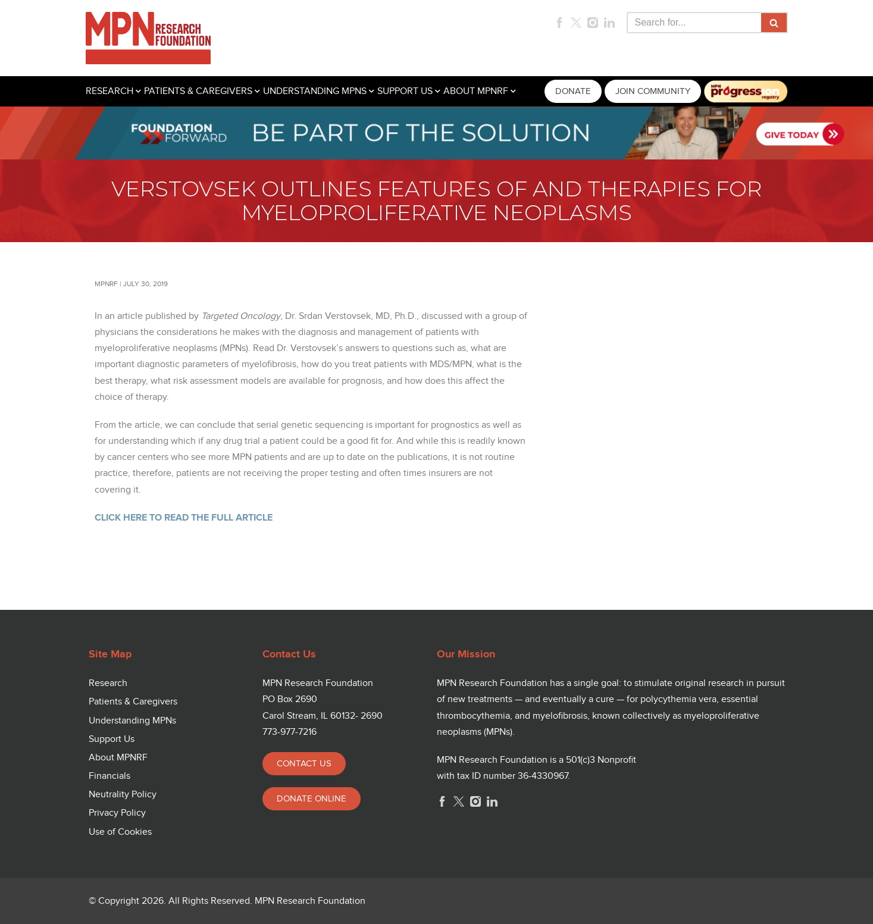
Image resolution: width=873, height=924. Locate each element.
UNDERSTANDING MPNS (315, 91)
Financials (109, 776)
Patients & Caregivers (133, 701)
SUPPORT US (405, 91)
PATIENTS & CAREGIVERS (198, 91)
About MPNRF (118, 757)
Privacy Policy (117, 813)
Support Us (111, 739)
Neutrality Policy (123, 794)
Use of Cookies (120, 832)
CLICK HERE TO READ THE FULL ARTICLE (184, 518)
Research (108, 683)
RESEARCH (109, 91)
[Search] (694, 22)
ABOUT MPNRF (475, 91)
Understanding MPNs (132, 720)
